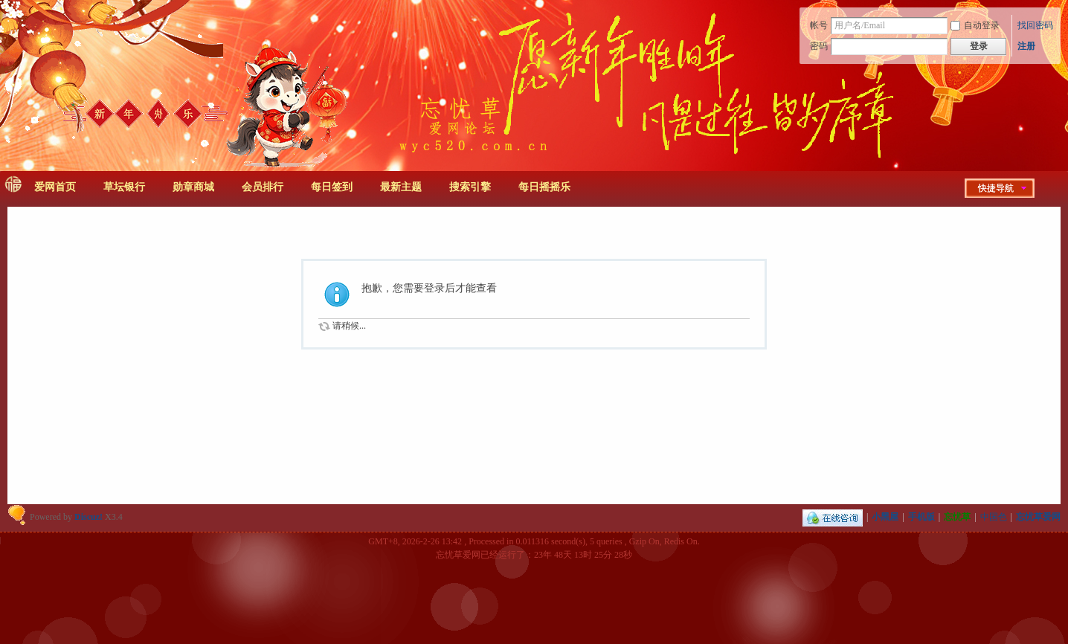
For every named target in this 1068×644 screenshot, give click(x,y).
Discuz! (88, 517)
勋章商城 (193, 187)
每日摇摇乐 (544, 187)
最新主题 (401, 187)
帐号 (819, 25)
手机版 (921, 517)
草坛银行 (124, 187)
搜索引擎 (470, 187)
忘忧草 (957, 517)
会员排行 (262, 187)
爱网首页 (55, 187)
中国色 (993, 517)
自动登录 (975, 25)
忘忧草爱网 (1038, 517)
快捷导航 (996, 188)
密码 (819, 46)
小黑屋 (885, 517)
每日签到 (332, 187)
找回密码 (1035, 25)
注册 (1026, 46)
